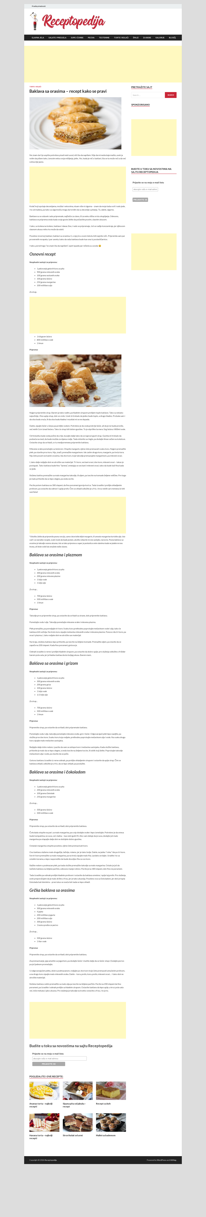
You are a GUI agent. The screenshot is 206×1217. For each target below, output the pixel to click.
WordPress (161, 1160)
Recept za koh (103, 1103)
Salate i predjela (57, 38)
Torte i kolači (121, 38)
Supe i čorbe (77, 38)
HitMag (173, 1160)
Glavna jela (38, 38)
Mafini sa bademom (105, 1135)
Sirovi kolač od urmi (73, 1135)
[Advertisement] (103, 64)
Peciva (91, 38)
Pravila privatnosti (39, 6)
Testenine (104, 38)
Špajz (136, 38)
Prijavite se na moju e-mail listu (48, 1054)
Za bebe (147, 38)
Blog (171, 38)
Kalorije (160, 38)
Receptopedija (51, 1160)
